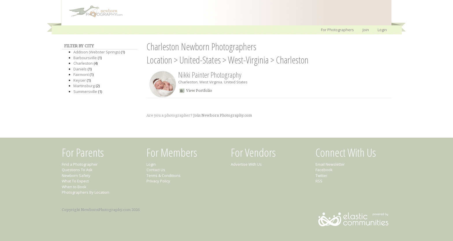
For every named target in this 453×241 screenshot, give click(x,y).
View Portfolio (199, 90)
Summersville (85, 91)
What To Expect (75, 181)
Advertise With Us (246, 164)
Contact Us (155, 169)
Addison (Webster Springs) (96, 52)
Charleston (83, 63)
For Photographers (337, 29)
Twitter (321, 175)
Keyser (79, 80)
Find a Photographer (80, 164)
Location (159, 59)
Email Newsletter (330, 164)
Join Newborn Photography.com (222, 115)
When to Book (74, 186)
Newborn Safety (76, 175)
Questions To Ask (77, 169)
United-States (200, 59)
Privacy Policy (158, 181)
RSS (318, 181)
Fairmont (81, 74)
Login (382, 29)
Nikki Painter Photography (209, 75)
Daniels (80, 69)
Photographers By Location (85, 192)
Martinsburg (84, 85)
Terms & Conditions (163, 175)
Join (366, 29)
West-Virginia (248, 59)
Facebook (324, 169)
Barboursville (85, 57)
